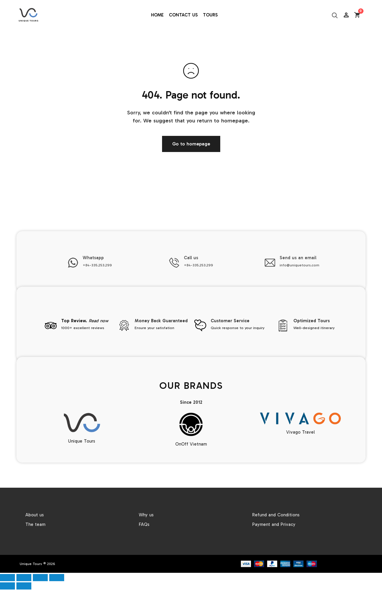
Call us (191, 257)
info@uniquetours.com (299, 265)
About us (34, 515)
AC (346, 29)
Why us (146, 515)
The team (35, 524)
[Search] (334, 15)
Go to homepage (191, 144)
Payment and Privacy (273, 524)
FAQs (144, 524)
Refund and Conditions (276, 515)
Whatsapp (93, 257)
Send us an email (298, 257)
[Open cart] (357, 15)
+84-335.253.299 (97, 265)
